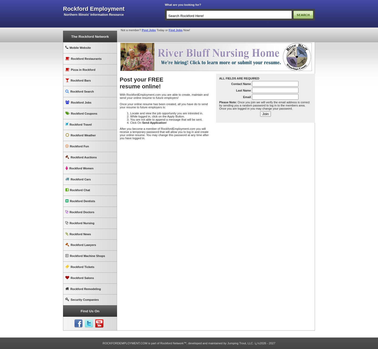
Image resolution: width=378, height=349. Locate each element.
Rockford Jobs (78, 102)
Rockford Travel (78, 124)
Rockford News (78, 234)
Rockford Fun (77, 146)
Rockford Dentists (80, 201)
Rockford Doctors (79, 212)
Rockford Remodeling (83, 289)
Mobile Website (78, 48)
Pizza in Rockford (80, 70)
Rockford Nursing (79, 223)
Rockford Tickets (79, 267)
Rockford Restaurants (83, 59)
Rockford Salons (79, 278)
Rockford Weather (80, 135)
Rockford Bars (78, 80)
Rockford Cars (78, 179)
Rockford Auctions (81, 157)
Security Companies (82, 300)
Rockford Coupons (81, 113)
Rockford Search (79, 91)
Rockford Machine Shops (85, 256)
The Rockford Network (90, 37)
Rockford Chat (77, 190)
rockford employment (94, 9)
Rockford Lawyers (80, 245)
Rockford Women (79, 168)
